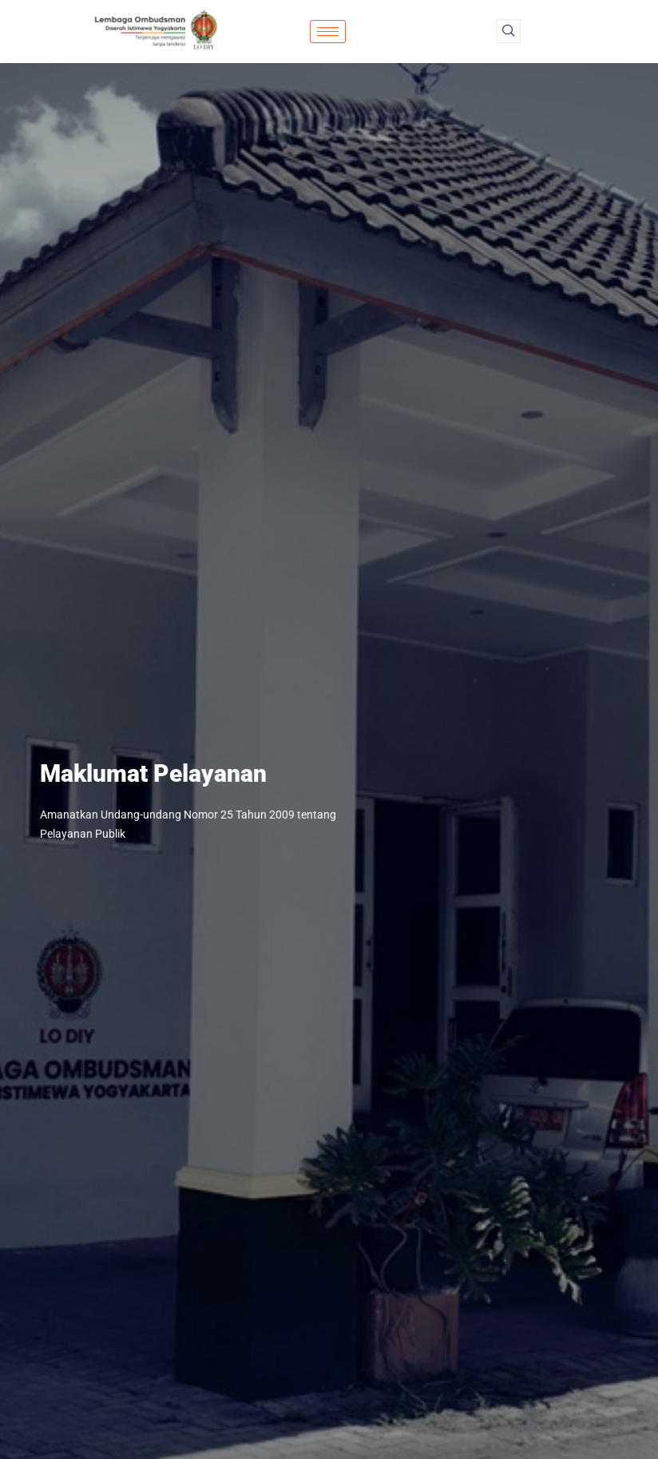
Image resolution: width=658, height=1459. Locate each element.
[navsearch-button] (509, 31)
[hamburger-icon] (328, 31)
